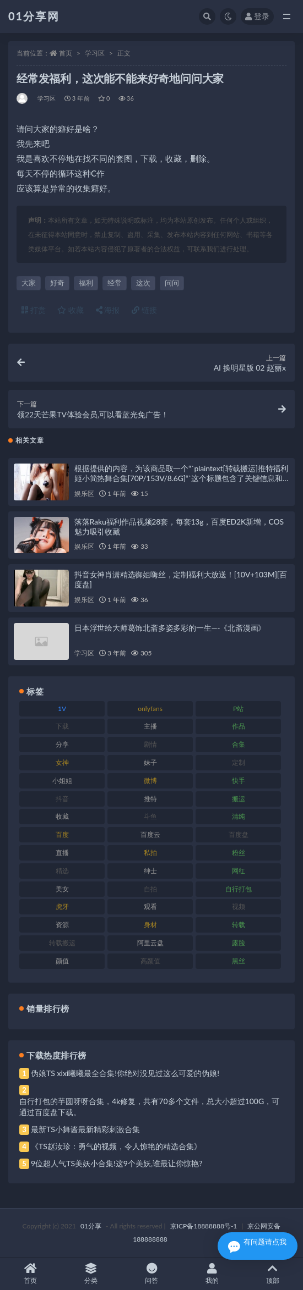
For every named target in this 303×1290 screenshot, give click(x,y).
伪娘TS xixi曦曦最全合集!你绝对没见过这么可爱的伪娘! (125, 1073)
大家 (28, 282)
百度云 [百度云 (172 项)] (150, 834)
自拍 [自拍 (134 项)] (150, 889)
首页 (65, 53)
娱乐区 (84, 493)
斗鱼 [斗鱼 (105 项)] (150, 816)
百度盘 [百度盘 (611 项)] (238, 834)
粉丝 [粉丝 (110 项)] (238, 852)
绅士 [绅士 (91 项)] (150, 871)
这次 (143, 282)
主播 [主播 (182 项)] (150, 726)
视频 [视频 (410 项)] (238, 906)
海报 (108, 310)
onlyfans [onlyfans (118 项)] (150, 708)
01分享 (90, 1226)
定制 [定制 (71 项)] (238, 762)
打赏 (33, 310)
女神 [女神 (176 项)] (62, 762)
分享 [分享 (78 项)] (62, 744)
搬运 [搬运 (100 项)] (238, 799)
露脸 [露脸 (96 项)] (238, 943)
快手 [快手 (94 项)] (238, 780)
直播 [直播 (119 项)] (62, 852)
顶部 (272, 1274)
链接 (144, 310)
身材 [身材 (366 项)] (150, 924)
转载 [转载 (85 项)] (238, 924)
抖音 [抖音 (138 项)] (62, 799)
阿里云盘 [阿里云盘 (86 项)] (150, 943)
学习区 (95, 53)
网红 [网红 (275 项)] (238, 871)
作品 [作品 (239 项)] (238, 726)
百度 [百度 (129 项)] (62, 834)
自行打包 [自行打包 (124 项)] (238, 889)
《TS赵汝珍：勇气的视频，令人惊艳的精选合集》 (116, 1146)
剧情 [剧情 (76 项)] (150, 744)
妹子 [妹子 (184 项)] (150, 762)
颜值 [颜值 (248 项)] (62, 961)
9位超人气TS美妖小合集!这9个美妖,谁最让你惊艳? (116, 1163)
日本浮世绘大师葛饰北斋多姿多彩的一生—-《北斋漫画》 (170, 627)
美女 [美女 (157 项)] (62, 889)
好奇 (57, 282)
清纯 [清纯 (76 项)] (238, 816)
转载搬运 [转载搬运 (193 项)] (62, 943)
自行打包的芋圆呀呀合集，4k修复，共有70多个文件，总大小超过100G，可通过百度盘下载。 (149, 1106)
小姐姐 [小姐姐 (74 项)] (62, 780)
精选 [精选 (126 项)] (62, 871)
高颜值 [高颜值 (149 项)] (150, 961)
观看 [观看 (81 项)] (150, 906)
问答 (151, 1274)
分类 (91, 1274)
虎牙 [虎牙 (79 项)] (62, 906)
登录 (257, 16)
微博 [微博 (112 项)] (150, 780)
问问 (172, 282)
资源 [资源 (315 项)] (62, 924)
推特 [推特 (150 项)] (150, 799)
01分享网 (33, 16)
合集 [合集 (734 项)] (238, 744)
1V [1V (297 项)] (62, 708)
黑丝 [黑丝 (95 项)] (238, 961)
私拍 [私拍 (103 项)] (150, 852)
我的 (212, 1274)
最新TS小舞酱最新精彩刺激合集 (85, 1129)
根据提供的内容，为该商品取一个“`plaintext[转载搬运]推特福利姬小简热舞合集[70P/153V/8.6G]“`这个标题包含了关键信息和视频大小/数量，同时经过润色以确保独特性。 (181, 478)
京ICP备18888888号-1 (203, 1226)
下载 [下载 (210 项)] (62, 726)
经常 (114, 282)
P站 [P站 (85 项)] (238, 708)
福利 (86, 282)
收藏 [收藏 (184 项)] (62, 816)
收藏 (70, 310)
